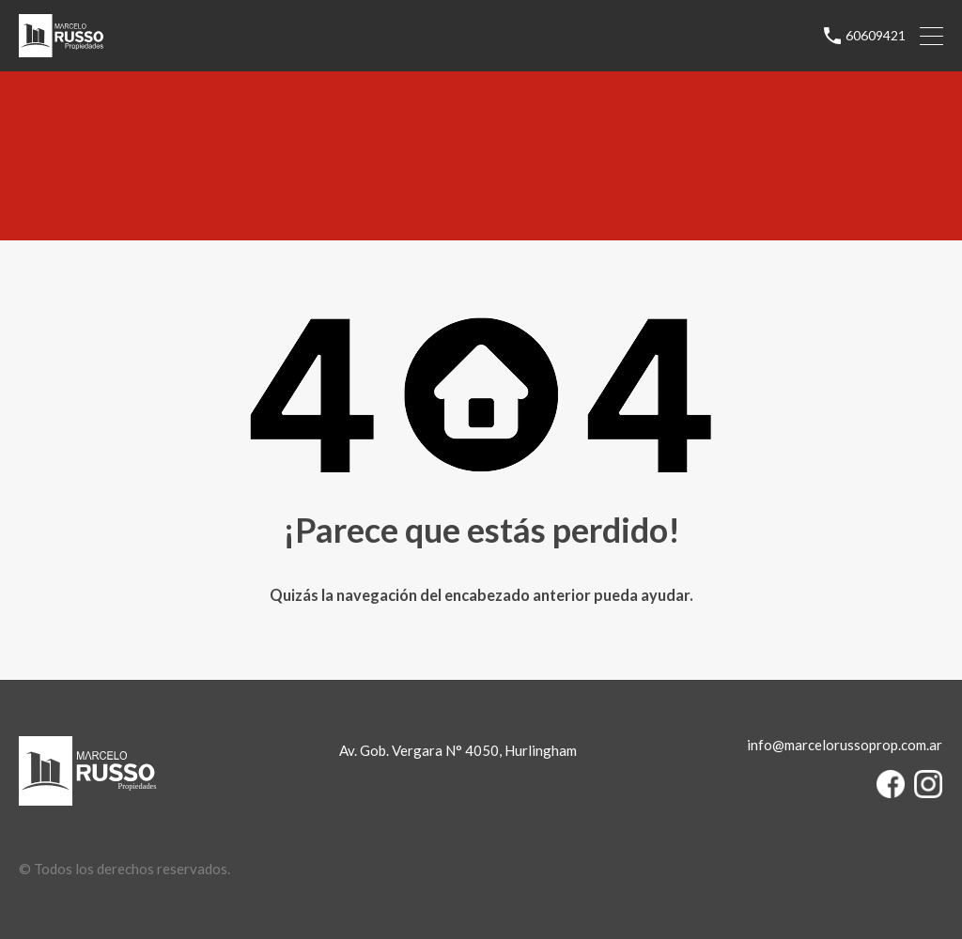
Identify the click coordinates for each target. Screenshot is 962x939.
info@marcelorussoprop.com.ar (844, 744)
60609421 (876, 35)
